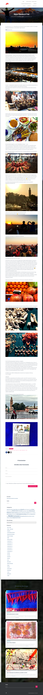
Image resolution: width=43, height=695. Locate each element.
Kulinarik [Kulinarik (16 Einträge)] (33, 511)
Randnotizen (9, 570)
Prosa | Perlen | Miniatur (11, 642)
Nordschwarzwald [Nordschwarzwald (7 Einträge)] (14, 514)
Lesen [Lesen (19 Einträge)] (15, 512)
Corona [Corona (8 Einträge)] (27, 509)
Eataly (8, 537)
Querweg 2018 (9, 568)
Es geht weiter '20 (9, 546)
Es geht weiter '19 (9, 544)
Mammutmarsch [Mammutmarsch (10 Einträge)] (19, 512)
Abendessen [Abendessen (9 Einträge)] (9, 509)
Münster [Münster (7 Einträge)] (34, 512)
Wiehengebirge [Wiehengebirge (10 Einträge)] (22, 516)
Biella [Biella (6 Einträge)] (20, 509)
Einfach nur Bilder (9, 539)
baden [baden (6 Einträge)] (18, 509)
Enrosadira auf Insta (6, 693)
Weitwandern (9, 573)
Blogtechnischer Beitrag (10, 534)
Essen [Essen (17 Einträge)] (33, 509)
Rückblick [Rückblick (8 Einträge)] (31, 514)
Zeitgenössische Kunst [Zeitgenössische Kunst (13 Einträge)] (16, 517)
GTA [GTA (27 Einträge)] (13, 511)
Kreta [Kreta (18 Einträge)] (30, 511)
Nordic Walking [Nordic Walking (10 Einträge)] (9, 514)
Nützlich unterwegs (10, 563)
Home (23, 1)
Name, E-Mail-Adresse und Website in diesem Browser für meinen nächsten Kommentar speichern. (20, 483)
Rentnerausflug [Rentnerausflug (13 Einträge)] (23, 514)
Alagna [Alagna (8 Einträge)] (14, 509)
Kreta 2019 (8, 556)
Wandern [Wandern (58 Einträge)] (11, 516)
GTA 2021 (8, 553)
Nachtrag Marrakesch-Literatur (12, 614)
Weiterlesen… (17, 617)
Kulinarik (8, 558)
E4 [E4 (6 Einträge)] (28, 509)
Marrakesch (11, 448)
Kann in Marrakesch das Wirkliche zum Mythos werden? (17, 672)
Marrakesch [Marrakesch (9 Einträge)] (24, 512)
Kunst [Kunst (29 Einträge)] (8, 512)
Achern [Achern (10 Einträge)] (12, 509)
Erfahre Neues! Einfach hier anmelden (12, 498)
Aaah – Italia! (9, 527)
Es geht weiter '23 (9, 551)
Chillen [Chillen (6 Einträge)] (25, 509)
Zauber (8, 575)
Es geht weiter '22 (9, 549)
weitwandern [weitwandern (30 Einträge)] (17, 516)
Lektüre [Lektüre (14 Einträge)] (12, 512)
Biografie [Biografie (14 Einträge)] (22, 509)
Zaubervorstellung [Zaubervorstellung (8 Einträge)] (9, 517)
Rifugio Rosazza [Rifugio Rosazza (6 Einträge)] (28, 514)
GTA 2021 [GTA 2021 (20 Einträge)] (16, 511)
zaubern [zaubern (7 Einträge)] (33, 516)
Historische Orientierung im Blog (26, 3)
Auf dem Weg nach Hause (11, 532)
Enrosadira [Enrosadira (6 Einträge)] (30, 509)
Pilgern (8, 565)
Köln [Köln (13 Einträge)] (10, 512)
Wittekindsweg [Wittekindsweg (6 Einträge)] (27, 516)
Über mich (35, 3)
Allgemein (8, 530)
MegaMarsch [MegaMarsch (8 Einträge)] (28, 512)
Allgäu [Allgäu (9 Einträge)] (16, 509)
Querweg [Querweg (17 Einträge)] (18, 514)
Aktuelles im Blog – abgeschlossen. (31, 1)
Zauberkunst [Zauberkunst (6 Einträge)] (30, 516)
